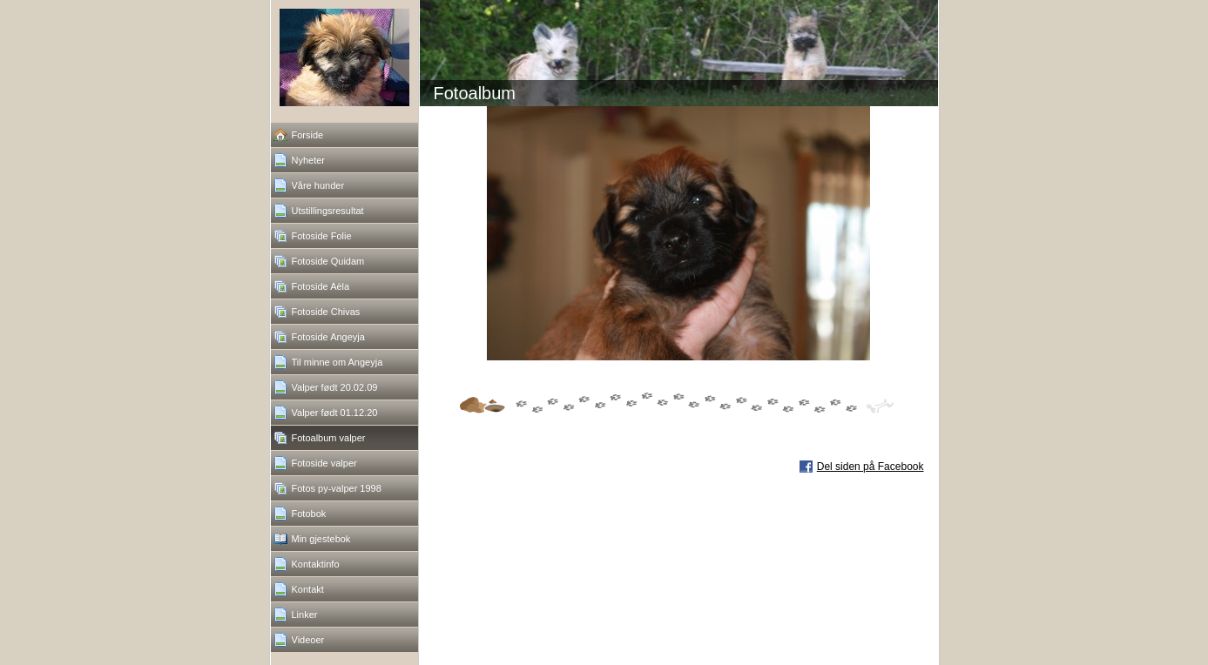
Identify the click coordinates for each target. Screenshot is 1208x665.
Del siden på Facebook (870, 466)
